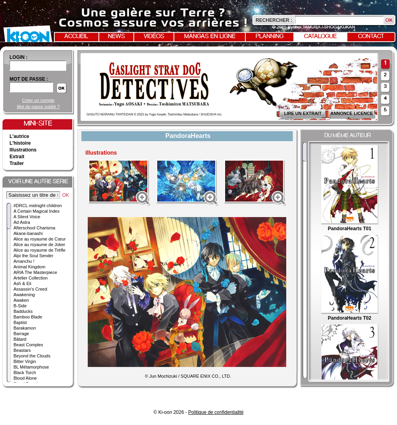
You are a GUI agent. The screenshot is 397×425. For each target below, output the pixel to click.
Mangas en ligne (209, 36)
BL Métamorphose (31, 367)
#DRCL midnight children (37, 205)
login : (18, 57)
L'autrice (19, 136)
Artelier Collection (30, 278)
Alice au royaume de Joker (39, 244)
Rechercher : (274, 20)
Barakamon (24, 328)
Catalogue (320, 36)
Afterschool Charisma (34, 227)
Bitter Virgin (24, 361)
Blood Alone (25, 378)
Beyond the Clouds (31, 355)
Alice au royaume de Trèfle (39, 250)
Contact (371, 36)
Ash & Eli (22, 283)
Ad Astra (21, 222)
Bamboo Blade (27, 316)
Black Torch (24, 372)
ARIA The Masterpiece (35, 272)
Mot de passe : (29, 79)
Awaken (21, 300)
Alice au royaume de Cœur (39, 239)
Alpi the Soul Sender (33, 255)
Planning (269, 36)
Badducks (23, 311)
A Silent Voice (26, 216)
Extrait (17, 156)
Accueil (76, 36)
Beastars (22, 350)
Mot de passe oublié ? (38, 106)
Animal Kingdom (29, 266)
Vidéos (154, 36)
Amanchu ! (24, 261)
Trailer (17, 163)
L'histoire (20, 143)
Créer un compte (38, 100)
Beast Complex (28, 344)
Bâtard (19, 339)
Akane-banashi (27, 233)
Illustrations (23, 150)
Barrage (21, 333)
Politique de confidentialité (215, 412)
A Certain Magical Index (36, 211)
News (116, 36)
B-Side (20, 305)
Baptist (20, 322)
